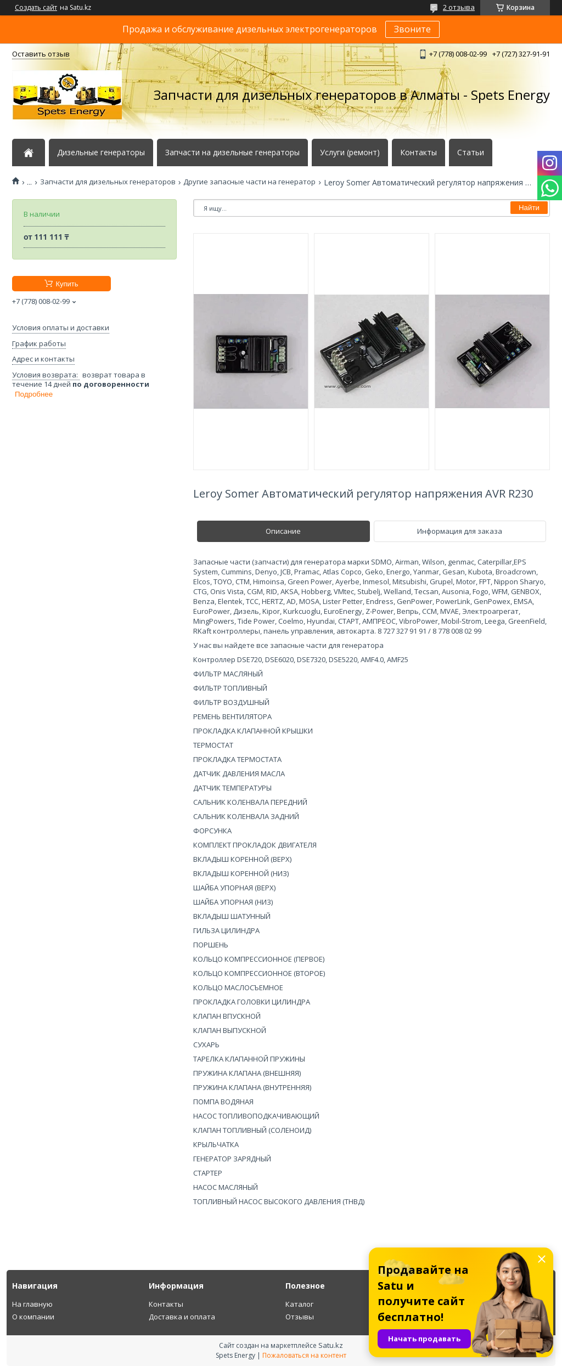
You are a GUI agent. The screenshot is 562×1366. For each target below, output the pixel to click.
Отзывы (299, 1317)
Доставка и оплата (182, 1317)
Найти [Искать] (529, 208)
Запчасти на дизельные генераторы (232, 152)
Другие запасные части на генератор (249, 182)
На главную (32, 1304)
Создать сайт (36, 8)
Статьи (470, 152)
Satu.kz (330, 1345)
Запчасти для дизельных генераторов (108, 182)
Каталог (299, 1304)
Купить (66, 284)
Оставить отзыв (41, 54)
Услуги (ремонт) (350, 152)
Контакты (418, 152)
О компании (33, 1317)
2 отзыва (459, 7)
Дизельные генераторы (101, 152)
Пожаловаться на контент (304, 1355)
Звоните (412, 29)
